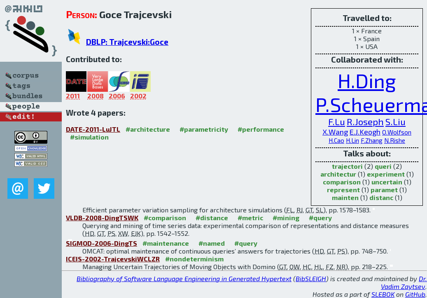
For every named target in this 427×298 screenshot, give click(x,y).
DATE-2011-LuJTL (93, 129)
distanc (381, 197)
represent (343, 189)
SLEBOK (382, 294)
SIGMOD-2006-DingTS (101, 243)
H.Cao (336, 140)
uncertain (386, 182)
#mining (286, 217)
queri (383, 166)
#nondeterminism (194, 259)
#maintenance (165, 243)
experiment (386, 174)
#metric (250, 217)
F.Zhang (372, 140)
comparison (342, 182)
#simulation (89, 137)
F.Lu (336, 121)
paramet (384, 189)
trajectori (347, 166)
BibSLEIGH (311, 278)
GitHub (415, 294)
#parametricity (204, 129)
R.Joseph (365, 121)
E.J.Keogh (365, 131)
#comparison (165, 217)
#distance (212, 217)
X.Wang (335, 131)
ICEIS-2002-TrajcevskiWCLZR (113, 259)
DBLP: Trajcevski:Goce (127, 42)
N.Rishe (394, 140)
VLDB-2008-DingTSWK (102, 217)
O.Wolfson (396, 132)
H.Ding (367, 80)
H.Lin (352, 140)
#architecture (148, 129)
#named (211, 243)
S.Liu (395, 121)
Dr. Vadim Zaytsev (404, 282)
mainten (345, 197)
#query (320, 217)
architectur (338, 174)
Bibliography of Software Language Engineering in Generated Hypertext (184, 278)
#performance (261, 129)
